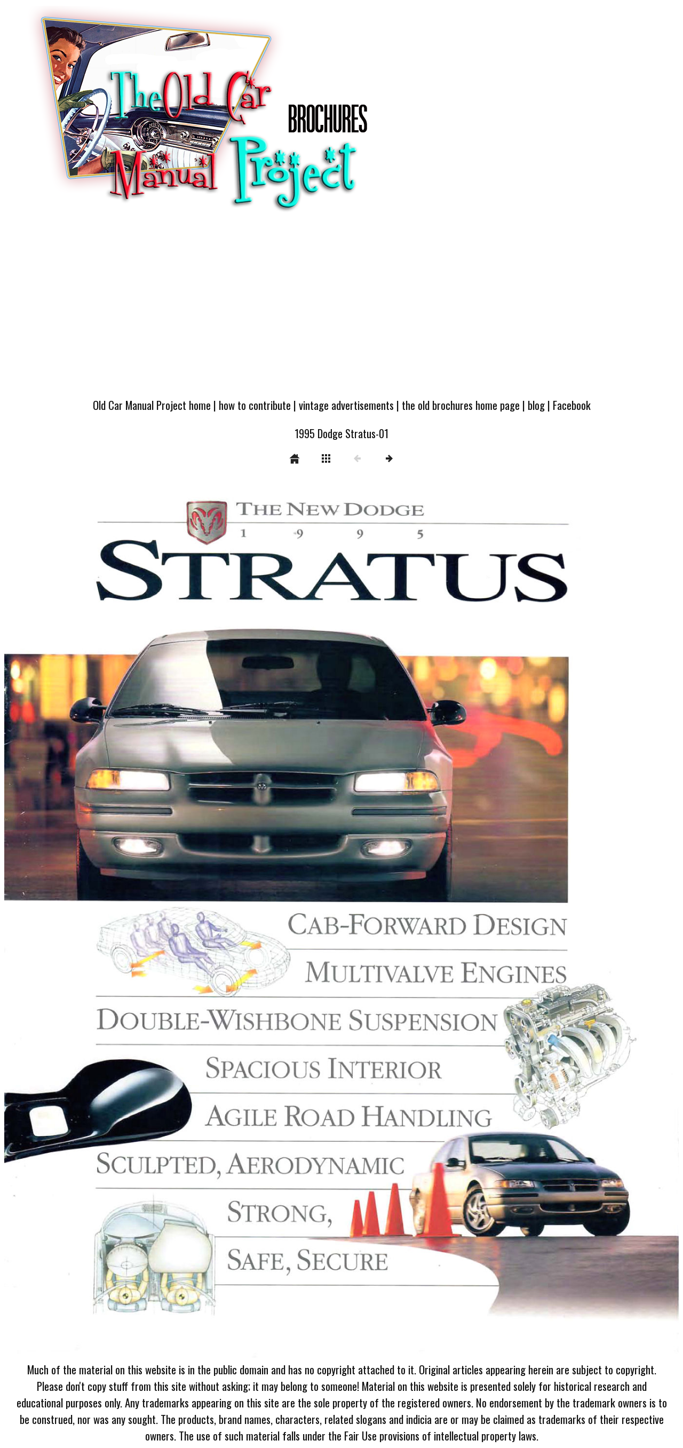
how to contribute (255, 405)
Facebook (572, 405)
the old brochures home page (461, 405)
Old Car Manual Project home (152, 405)
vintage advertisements (346, 405)
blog (536, 405)
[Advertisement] (341, 310)
